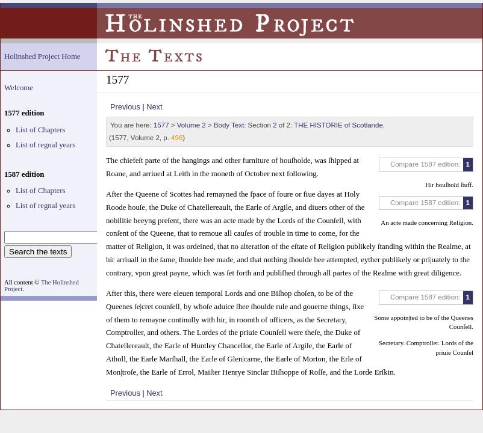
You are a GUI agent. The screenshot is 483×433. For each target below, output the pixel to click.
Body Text (229, 125)
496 (176, 137)
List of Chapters (40, 130)
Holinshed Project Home (42, 56)
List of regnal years (45, 145)
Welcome (18, 88)
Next (154, 106)
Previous (125, 106)
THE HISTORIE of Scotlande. (339, 125)
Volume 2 (191, 125)
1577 (161, 125)
